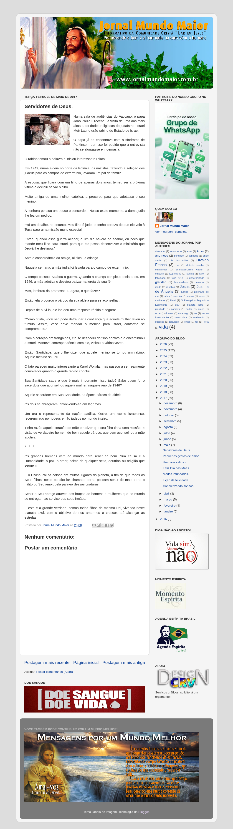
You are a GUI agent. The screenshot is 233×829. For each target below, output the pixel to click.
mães (167, 296)
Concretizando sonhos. (178, 486)
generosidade (196, 278)
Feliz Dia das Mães (176, 468)
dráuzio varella (195, 265)
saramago (183, 313)
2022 (164, 368)
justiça (184, 291)
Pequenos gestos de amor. (181, 456)
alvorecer (160, 251)
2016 (164, 519)
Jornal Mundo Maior (174, 226)
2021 (164, 374)
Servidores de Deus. (177, 450)
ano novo (161, 255)
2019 (164, 386)
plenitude (160, 309)
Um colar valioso (174, 462)
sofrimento (198, 317)
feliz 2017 (177, 278)
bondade (179, 255)
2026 (164, 344)
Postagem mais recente (46, 662)
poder (189, 309)
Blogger (143, 812)
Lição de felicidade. (176, 480)
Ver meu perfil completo (171, 231)
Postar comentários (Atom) (54, 671)
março (168, 499)
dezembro (171, 403)
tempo (187, 321)
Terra (206, 321)
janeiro (169, 511)
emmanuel (161, 269)
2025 (164, 350)
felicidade (160, 278)
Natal (173, 300)
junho (168, 439)
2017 (164, 398)
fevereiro (170, 505)
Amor (200, 251)
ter (196, 321)
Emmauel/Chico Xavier (189, 269)
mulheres (160, 300)
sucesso (159, 321)
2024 (164, 356)
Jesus (185, 287)
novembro (171, 409)
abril (167, 493)
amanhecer (176, 251)
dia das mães (179, 260)
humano (199, 282)
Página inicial (86, 662)
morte (202, 296)
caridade (193, 255)
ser (195, 313)
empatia (159, 273)
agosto (169, 427)
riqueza (169, 313)
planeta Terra (195, 304)
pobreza (175, 309)
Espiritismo (175, 273)
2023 (164, 362)
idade (158, 287)
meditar (179, 296)
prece (201, 309)
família (190, 273)
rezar (158, 313)
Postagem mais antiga (123, 662)
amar (189, 251)
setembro (170, 421)
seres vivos (181, 317)
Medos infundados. (176, 474)
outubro (169, 415)
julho (167, 433)
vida (163, 327)
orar (177, 304)
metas (190, 296)
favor (202, 273)
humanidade (181, 282)
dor (178, 265)
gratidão (160, 282)
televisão (174, 321)
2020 (164, 380)
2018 (164, 392)
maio (167, 445)
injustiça (170, 287)
